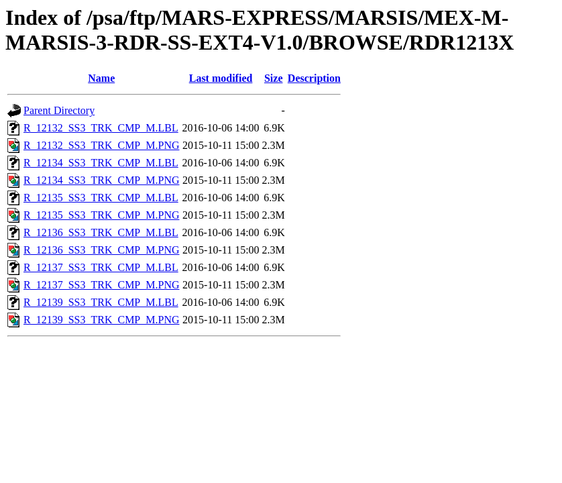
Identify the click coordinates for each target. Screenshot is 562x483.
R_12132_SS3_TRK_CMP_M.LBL (100, 127)
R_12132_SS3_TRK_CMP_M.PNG (101, 145)
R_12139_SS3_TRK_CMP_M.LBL (100, 302)
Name (101, 78)
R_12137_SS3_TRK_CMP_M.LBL (100, 267)
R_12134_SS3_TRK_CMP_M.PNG (101, 180)
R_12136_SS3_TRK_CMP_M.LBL (100, 232)
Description (314, 78)
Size (273, 78)
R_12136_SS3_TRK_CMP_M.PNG (101, 250)
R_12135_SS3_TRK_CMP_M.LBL (100, 197)
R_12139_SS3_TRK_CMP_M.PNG (101, 319)
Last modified (221, 78)
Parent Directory (59, 110)
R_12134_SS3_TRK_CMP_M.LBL (100, 162)
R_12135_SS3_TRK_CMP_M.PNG (101, 215)
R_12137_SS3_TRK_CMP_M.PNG (101, 284)
